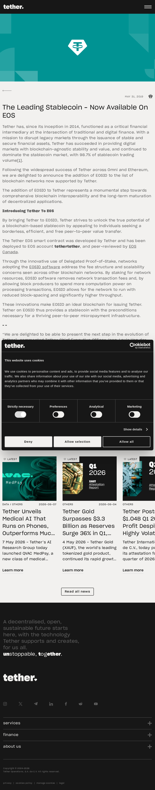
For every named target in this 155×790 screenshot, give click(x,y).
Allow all (126, 441)
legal (62, 783)
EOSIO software (44, 267)
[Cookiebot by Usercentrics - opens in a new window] (132, 346)
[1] (19, 161)
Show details (133, 429)
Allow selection (77, 441)
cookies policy (24, 783)
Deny (28, 441)
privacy (7, 783)
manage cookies (46, 783)
